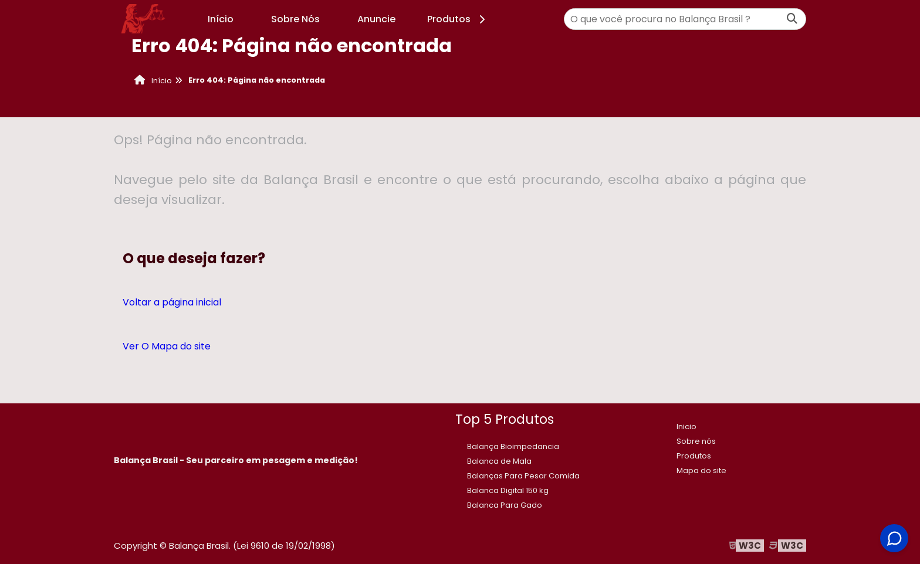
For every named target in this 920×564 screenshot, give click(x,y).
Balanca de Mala (499, 461)
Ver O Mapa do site (167, 346)
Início (221, 19)
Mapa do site (701, 470)
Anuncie (376, 19)
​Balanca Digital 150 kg (508, 490)
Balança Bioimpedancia (513, 446)
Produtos (458, 19)
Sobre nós (696, 441)
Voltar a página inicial (172, 302)
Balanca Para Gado (504, 505)
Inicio (686, 426)
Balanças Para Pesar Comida (523, 475)
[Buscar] (792, 19)
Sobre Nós (295, 19)
